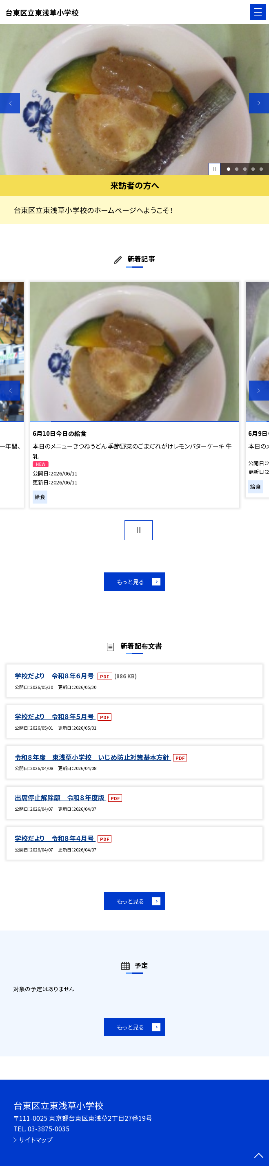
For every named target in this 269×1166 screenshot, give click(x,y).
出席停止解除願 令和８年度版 (60, 797)
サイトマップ (36, 1139)
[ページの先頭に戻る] (259, 1156)
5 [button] (261, 169)
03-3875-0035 (48, 1128)
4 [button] (253, 169)
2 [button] (236, 169)
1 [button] (228, 169)
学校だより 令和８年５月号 (55, 716)
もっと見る (130, 581)
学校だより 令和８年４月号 (55, 838)
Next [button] (259, 103)
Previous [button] (10, 103)
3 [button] (245, 169)
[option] (134, 99)
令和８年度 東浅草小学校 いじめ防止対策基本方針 (93, 757)
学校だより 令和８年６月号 (55, 675)
